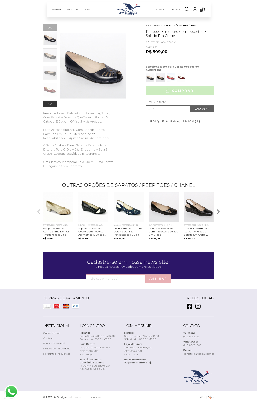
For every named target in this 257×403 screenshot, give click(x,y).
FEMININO (57, 9)
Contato (48, 338)
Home (149, 25)
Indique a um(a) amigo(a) (175, 121)
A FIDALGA (159, 9)
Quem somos (51, 333)
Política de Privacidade (56, 348)
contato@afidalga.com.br (198, 352)
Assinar (158, 278)
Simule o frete (156, 102)
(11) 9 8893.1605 (192, 343)
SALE (87, 9)
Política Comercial (54, 343)
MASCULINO (73, 9)
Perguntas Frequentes (56, 353)
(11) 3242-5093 (191, 334)
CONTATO (175, 9)
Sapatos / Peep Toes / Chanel (182, 25)
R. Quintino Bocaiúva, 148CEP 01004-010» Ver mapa (95, 349)
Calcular (202, 108)
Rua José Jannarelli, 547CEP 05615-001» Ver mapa (138, 349)
